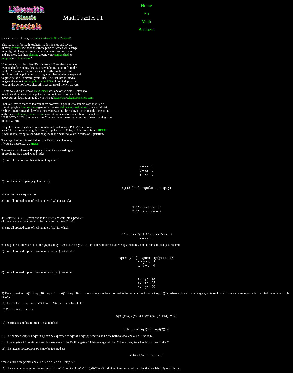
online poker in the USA (38, 81)
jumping (6, 58)
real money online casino (29, 114)
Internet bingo (29, 107)
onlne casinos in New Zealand (52, 38)
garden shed (61, 54)
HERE (102, 130)
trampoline (24, 58)
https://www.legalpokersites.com (73, 97)
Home (146, 5)
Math (146, 21)
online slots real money (74, 107)
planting (33, 54)
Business (146, 29)
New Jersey (41, 90)
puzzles (15, 47)
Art (146, 13)
